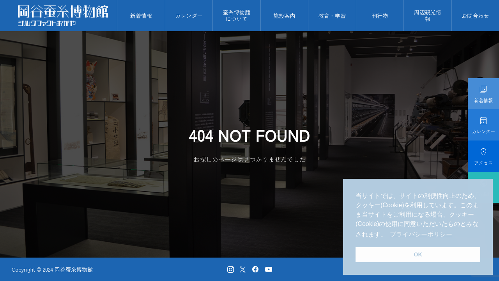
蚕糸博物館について (236, 15)
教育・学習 (332, 16)
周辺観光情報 (427, 15)
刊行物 (380, 16)
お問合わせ (475, 16)
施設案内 (284, 16)
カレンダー (188, 16)
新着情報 (141, 16)
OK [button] (418, 254)
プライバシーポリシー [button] (421, 234)
